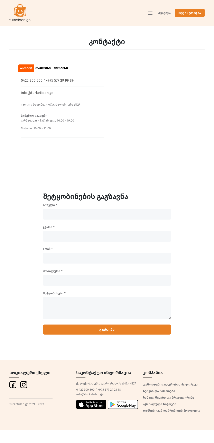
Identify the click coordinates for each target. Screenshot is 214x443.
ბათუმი (26, 68)
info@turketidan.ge (37, 92)
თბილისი (43, 68)
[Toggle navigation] (150, 13)
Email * (48, 249)
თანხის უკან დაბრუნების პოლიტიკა (171, 411)
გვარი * (49, 227)
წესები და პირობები (159, 391)
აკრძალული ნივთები (159, 404)
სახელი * (50, 205)
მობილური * (53, 271)
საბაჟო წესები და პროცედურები (168, 397)
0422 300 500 (32, 80)
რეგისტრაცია (189, 13)
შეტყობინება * (54, 293)
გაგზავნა (106, 329)
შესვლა (164, 13)
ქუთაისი (61, 68)
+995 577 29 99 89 (60, 80)
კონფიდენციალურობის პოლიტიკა (170, 384)
